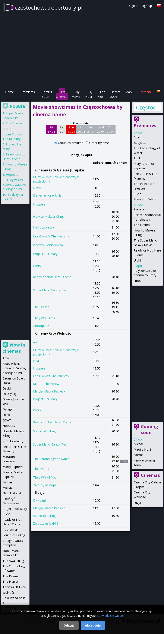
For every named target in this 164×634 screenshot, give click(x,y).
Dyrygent (39, 500)
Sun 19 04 (71, 129)
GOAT (7, 420)
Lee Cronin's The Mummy (51, 236)
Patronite (145, 92)
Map (128, 92)
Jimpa (138, 281)
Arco (36, 342)
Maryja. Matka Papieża (49, 391)
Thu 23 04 (110, 129)
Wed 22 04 (101, 129)
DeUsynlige (10, 394)
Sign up (147, 6)
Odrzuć (69, 625)
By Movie (76, 94)
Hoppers (39, 204)
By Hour (88, 94)
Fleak (36, 361)
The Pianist (10, 581)
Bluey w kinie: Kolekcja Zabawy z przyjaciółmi (14, 184)
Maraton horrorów (46, 384)
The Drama (41, 307)
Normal (139, 455)
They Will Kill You (45, 318)
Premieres (28, 92)
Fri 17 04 (51, 129)
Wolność (9, 593)
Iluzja (40, 492)
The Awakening (13, 561)
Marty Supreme (13, 467)
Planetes (140, 209)
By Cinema (61, 94)
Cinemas (150, 475)
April (137, 158)
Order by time (99, 143)
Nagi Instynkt (12, 493)
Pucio (37, 266)
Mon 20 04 (81, 129)
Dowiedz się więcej (110, 616)
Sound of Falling (44, 431)
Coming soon (149, 429)
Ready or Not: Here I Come (52, 277)
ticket (124, 461)
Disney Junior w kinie (47, 195)
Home (9, 92)
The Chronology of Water (51, 459)
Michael (139, 444)
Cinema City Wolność (53, 333)
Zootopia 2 (41, 326)
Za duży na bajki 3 (46, 485)
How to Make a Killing (48, 216)
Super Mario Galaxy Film (50, 290)
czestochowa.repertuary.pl (48, 7)
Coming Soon (47, 94)
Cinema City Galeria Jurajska (59, 170)
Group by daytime (71, 143)
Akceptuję (93, 625)
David (37, 188)
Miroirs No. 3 (143, 449)
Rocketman (11, 530)
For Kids (101, 94)
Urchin (138, 260)
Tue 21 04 (91, 129)
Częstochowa (146, 107)
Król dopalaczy (43, 227)
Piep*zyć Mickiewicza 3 (49, 245)
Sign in (133, 6)
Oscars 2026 (115, 94)
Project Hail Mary (45, 254)
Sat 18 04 (61, 129)
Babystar (140, 143)
